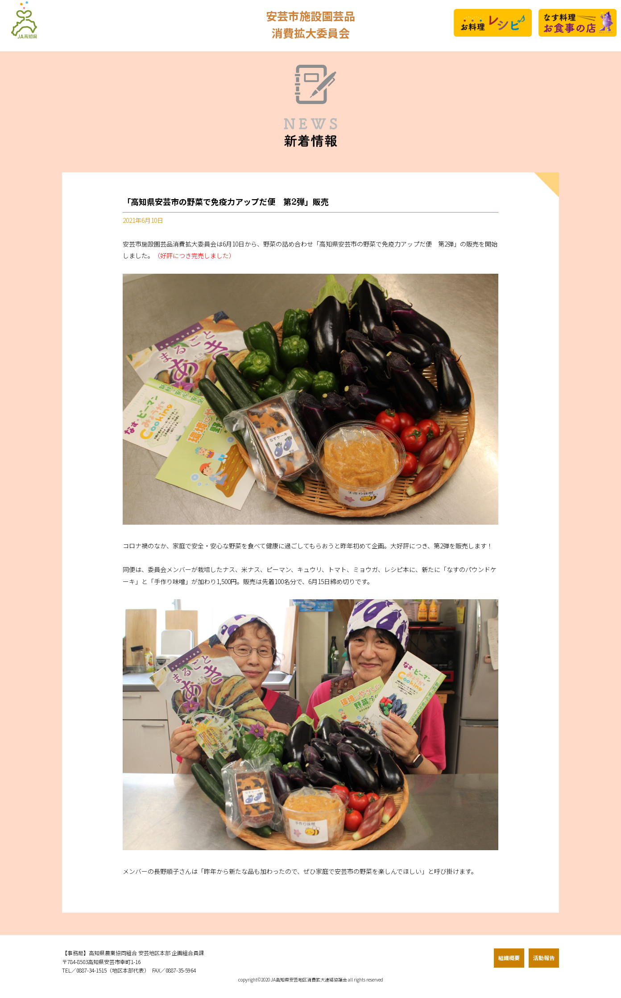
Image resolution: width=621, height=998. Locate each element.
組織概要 (509, 957)
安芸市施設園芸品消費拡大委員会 (310, 25)
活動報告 (544, 957)
